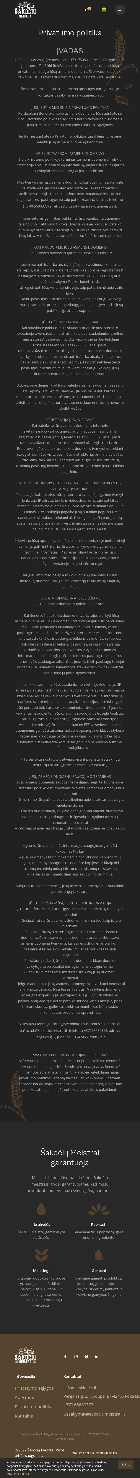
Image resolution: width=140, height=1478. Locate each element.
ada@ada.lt (39, 1001)
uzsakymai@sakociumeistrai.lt (92, 206)
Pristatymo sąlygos (34, 1388)
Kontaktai (24, 1416)
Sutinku (126, 1464)
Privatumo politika (33, 1407)
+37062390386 (95, 1434)
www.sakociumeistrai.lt (53, 333)
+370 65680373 (78, 1405)
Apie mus (24, 1397)
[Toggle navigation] (120, 10)
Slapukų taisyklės (106, 1453)
